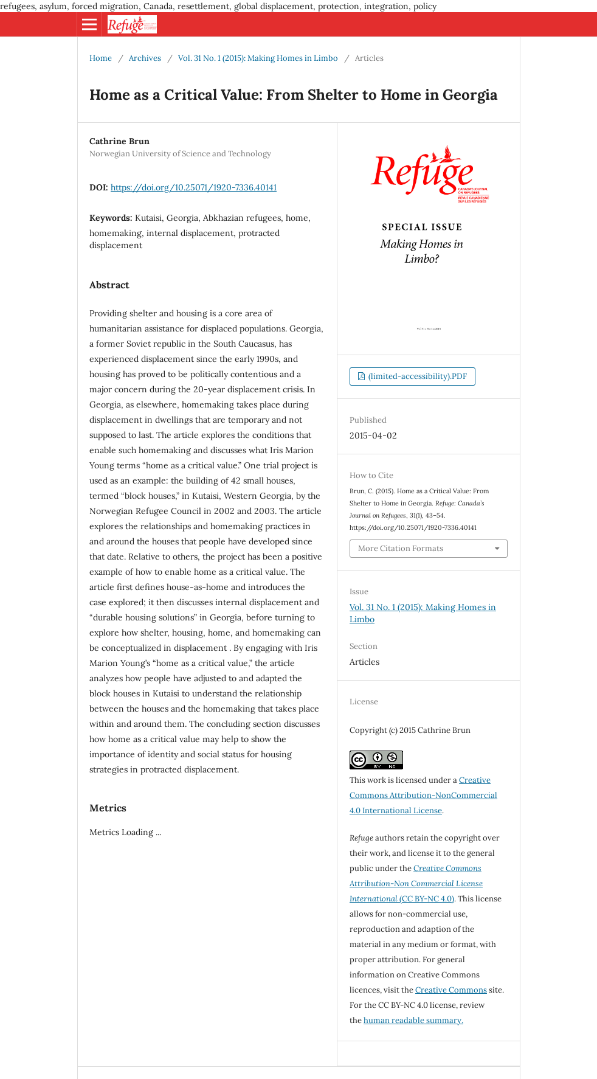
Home (100, 58)
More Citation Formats (400, 548)
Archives (145, 58)
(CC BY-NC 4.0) (416, 883)
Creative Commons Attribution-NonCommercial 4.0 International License (423, 795)
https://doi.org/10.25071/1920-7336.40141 (194, 187)
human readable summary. (413, 1020)
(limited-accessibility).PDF (417, 376)
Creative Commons (451, 990)
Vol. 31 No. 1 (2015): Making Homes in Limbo (258, 58)
